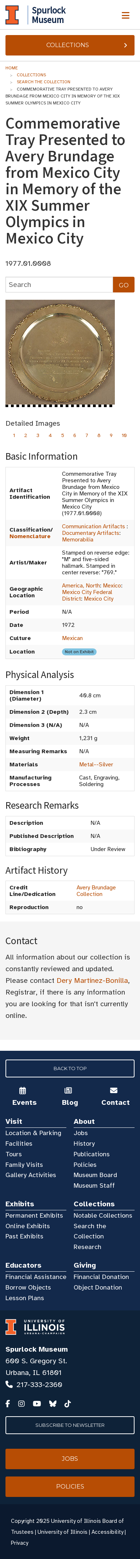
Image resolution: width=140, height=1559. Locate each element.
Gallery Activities (30, 1175)
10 (124, 435)
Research (87, 1247)
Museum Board (95, 1175)
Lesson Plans (24, 1298)
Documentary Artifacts (90, 533)
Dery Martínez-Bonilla (92, 980)
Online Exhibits (27, 1226)
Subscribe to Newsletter (70, 1425)
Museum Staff (94, 1185)
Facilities (18, 1143)
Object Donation (98, 1287)
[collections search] (59, 284)
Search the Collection (43, 81)
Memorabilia (77, 539)
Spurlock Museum (36, 1349)
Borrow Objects (28, 1287)
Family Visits (24, 1165)
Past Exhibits (24, 1236)
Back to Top (70, 1068)
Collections (87, 45)
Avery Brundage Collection (96, 891)
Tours (13, 1154)
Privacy (19, 1543)
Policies (85, 1165)
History (84, 1143)
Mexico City (98, 598)
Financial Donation (101, 1277)
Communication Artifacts (93, 526)
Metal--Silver (96, 764)
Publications (92, 1154)
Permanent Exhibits (34, 1215)
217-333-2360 (39, 1384)
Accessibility (107, 1532)
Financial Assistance (35, 1277)
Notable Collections (103, 1215)
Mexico (112, 585)
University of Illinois (63, 1532)
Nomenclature (30, 536)
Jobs (81, 1133)
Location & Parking (33, 1133)
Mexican (72, 638)
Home (11, 67)
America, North (81, 585)
